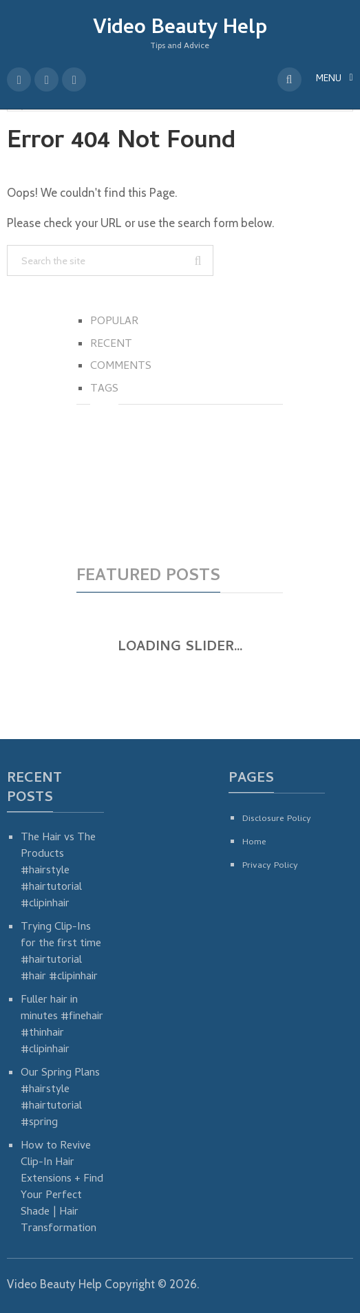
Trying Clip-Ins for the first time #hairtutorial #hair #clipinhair (61, 952)
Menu (328, 79)
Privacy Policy (270, 866)
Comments (120, 367)
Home (254, 842)
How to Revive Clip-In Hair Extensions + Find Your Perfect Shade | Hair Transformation (62, 1188)
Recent (111, 345)
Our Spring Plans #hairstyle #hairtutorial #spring (60, 1098)
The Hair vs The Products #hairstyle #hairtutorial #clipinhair (58, 871)
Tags (104, 389)
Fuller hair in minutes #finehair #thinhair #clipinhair (62, 1025)
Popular (114, 322)
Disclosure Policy (276, 819)
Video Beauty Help (180, 29)
